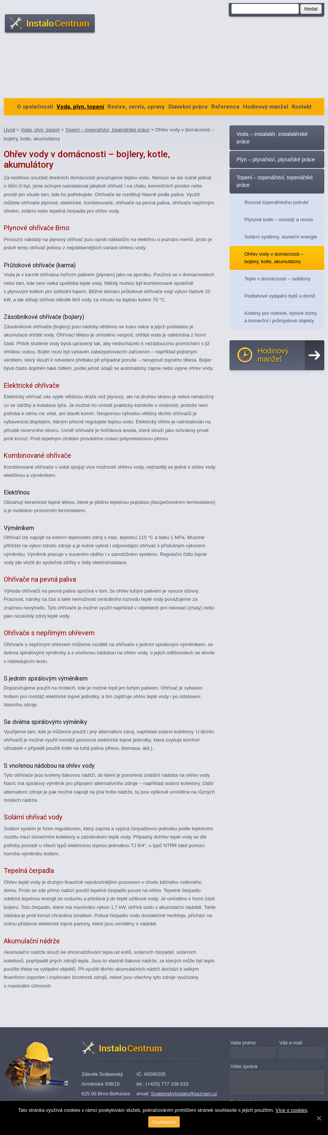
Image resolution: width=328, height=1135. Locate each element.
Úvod (9, 130)
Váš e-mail (290, 1043)
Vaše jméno (243, 1043)
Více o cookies (291, 1110)
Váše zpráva (243, 1066)
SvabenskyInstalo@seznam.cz (184, 1093)
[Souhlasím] (318, 1118)
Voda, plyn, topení (80, 106)
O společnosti (35, 106)
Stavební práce (188, 106)
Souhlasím (164, 1122)
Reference (225, 106)
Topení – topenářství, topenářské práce (107, 130)
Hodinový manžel (265, 106)
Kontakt (302, 106)
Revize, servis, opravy (136, 106)
